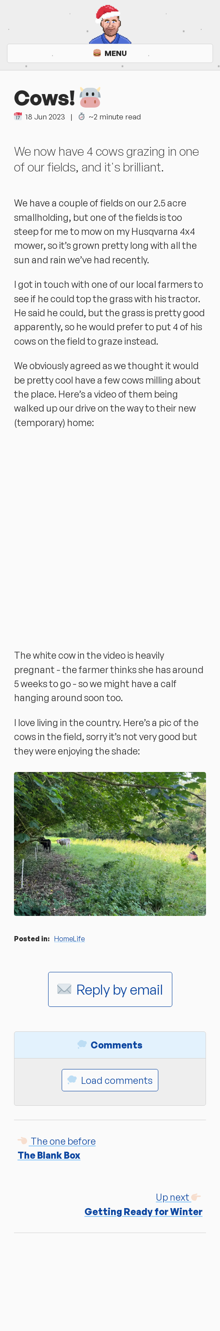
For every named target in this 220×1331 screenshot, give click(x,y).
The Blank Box (56, 1148)
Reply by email (110, 989)
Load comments (110, 1080)
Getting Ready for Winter (143, 1204)
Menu (110, 53)
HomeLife (69, 938)
